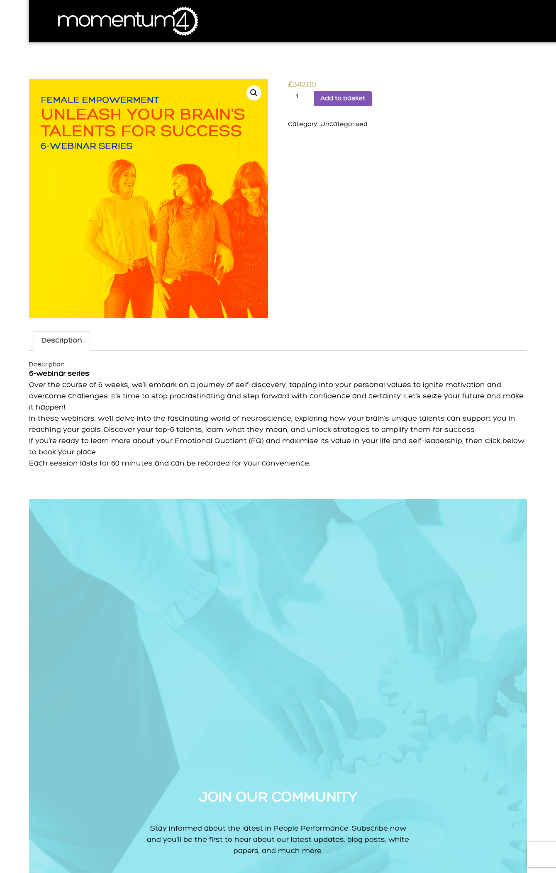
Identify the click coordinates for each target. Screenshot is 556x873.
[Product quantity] (300, 96)
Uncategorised (344, 124)
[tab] (62, 341)
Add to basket (342, 98)
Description (61, 340)
